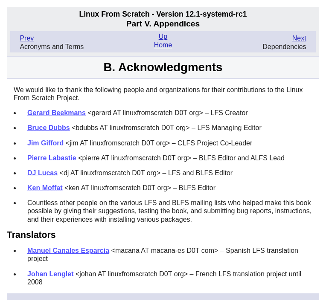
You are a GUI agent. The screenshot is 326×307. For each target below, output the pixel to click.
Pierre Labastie (51, 158)
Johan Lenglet (50, 274)
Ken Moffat (45, 187)
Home (163, 45)
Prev (27, 38)
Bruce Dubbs (48, 127)
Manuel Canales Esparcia (68, 250)
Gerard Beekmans (56, 112)
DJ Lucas (42, 173)
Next (299, 38)
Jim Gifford (45, 143)
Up (163, 36)
